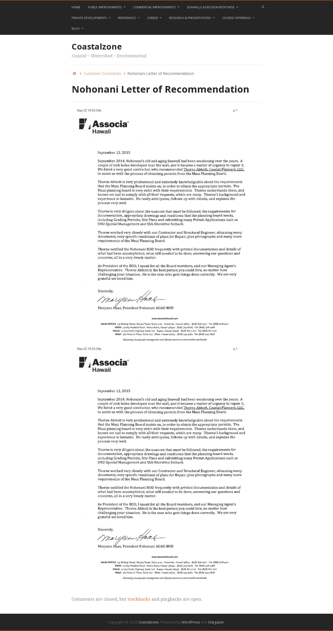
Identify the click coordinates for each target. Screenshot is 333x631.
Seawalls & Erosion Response (211, 7)
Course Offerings (236, 18)
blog (76, 28)
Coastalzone (97, 46)
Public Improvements (105, 7)
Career (152, 18)
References (127, 18)
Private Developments (89, 18)
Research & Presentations (190, 18)
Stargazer (216, 622)
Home (76, 7)
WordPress (190, 622)
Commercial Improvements (154, 7)
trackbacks (139, 599)
